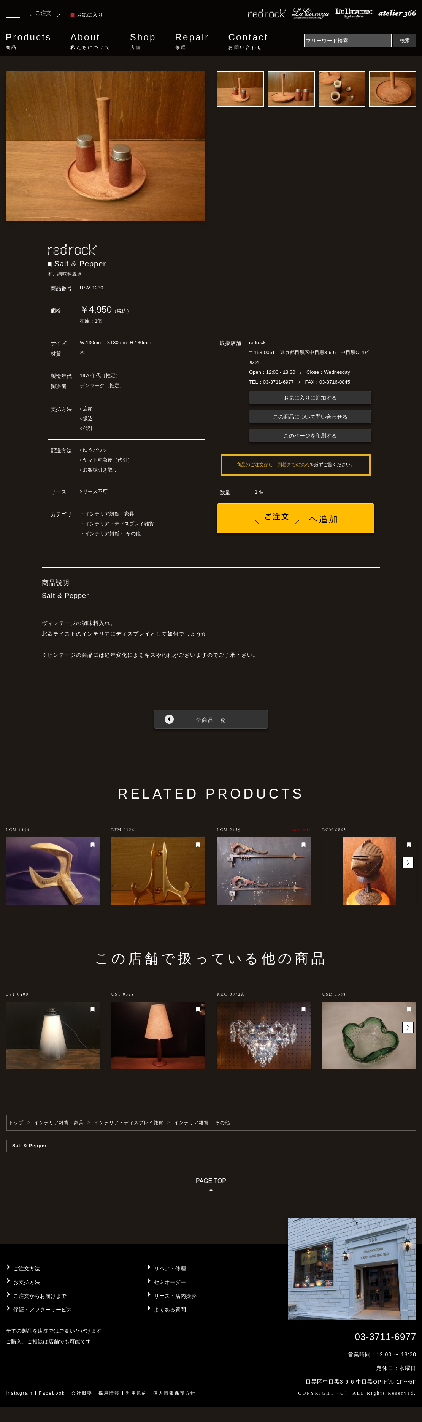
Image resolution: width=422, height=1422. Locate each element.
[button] (408, 862)
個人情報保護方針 (174, 1393)
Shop (143, 41)
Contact (248, 41)
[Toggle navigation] (13, 15)
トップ (16, 1122)
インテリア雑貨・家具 (109, 514)
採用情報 (109, 1393)
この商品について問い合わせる (310, 417)
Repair (192, 41)
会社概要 (81, 1393)
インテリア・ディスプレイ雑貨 (119, 524)
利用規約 (136, 1393)
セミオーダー (170, 1282)
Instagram (19, 1393)
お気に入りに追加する (310, 398)
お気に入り (86, 15)
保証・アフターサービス (42, 1310)
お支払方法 (26, 1282)
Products (28, 41)
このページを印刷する (310, 436)
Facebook (52, 1393)
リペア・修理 (170, 1268)
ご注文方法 (26, 1268)
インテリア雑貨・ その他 (113, 533)
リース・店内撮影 (175, 1296)
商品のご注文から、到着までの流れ (272, 464)
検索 (405, 40)
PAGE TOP (211, 1201)
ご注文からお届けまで (40, 1296)
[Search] (348, 40)
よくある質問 (170, 1310)
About (90, 41)
